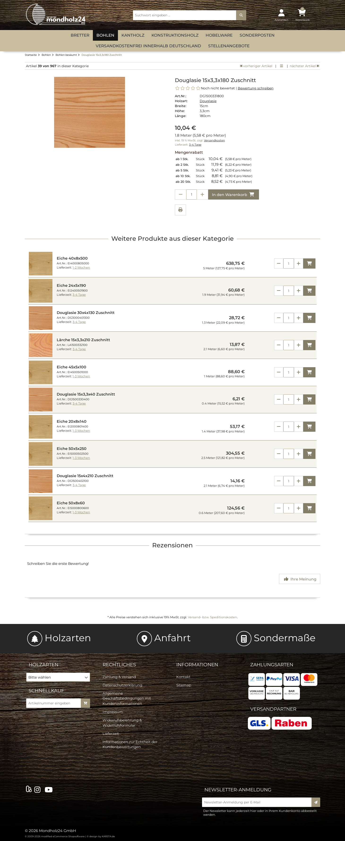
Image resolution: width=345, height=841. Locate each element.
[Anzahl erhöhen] (202, 194)
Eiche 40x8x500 (72, 258)
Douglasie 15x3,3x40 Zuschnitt (86, 394)
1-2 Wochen (81, 267)
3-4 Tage (195, 144)
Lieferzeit (111, 733)
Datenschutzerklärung (122, 685)
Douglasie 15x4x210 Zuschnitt (85, 476)
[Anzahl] (288, 263)
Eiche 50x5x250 (71, 448)
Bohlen (105, 35)
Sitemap (183, 685)
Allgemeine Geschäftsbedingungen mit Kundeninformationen (127, 698)
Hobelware (219, 35)
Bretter (80, 35)
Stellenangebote (229, 46)
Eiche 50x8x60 (71, 503)
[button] (58, 677)
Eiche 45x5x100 (71, 367)
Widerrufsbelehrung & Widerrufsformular (122, 722)
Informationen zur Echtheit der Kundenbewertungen (130, 744)
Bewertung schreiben (255, 88)
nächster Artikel (304, 66)
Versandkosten (214, 140)
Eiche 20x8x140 (71, 421)
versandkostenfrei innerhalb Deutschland (148, 46)
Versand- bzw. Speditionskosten (212, 617)
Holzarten (59, 638)
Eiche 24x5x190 (71, 285)
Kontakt (183, 677)
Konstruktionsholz (174, 35)
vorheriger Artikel (256, 66)
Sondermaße (275, 638)
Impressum (113, 712)
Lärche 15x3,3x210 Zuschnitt (83, 340)
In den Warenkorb (233, 194)
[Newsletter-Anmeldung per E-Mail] (258, 802)
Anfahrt (164, 638)
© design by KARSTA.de (101, 836)
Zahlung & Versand (119, 677)
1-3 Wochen (81, 376)
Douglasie (208, 101)
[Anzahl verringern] (180, 194)
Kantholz (132, 35)
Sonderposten (257, 35)
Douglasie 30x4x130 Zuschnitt (86, 312)
